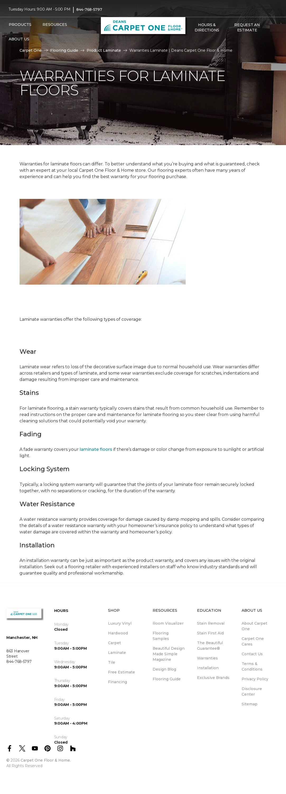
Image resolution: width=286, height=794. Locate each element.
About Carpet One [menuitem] (254, 626)
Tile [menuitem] (111, 662)
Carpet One (31, 50)
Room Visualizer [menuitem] (168, 623)
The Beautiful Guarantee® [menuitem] (210, 645)
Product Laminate (104, 50)
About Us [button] (19, 39)
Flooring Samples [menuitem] (161, 636)
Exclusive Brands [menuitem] (213, 677)
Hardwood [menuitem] (118, 633)
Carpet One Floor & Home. (46, 760)
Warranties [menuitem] (207, 658)
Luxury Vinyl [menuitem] (120, 623)
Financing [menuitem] (117, 682)
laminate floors (96, 449)
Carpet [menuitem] (114, 642)
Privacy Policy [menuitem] (255, 679)
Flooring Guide (64, 50)
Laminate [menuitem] (117, 652)
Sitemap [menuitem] (249, 704)
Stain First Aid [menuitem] (210, 633)
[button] (191, 41)
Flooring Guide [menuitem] (167, 679)
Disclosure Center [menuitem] (252, 691)
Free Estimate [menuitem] (121, 672)
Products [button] (20, 24)
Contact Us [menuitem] (252, 654)
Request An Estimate (247, 27)
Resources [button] (55, 24)
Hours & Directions (207, 27)
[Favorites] (197, 41)
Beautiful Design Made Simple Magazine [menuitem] (169, 654)
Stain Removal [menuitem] (210, 623)
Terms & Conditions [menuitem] (252, 666)
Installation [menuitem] (208, 668)
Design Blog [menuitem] (164, 669)
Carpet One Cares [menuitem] (253, 641)
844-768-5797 (89, 9)
